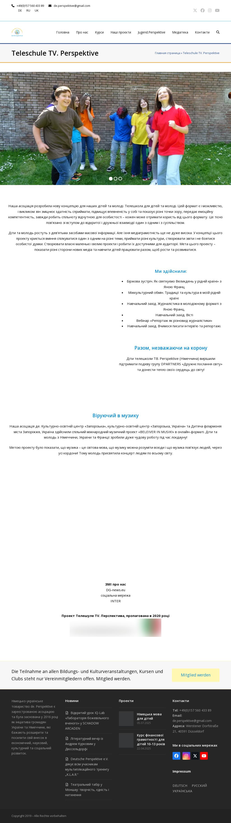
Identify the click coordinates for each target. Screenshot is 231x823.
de (20, 10)
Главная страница (167, 53)
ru (28, 10)
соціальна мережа (115, 595)
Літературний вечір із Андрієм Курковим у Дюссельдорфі (84, 743)
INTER (116, 601)
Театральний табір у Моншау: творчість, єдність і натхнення (87, 789)
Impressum (182, 771)
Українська (182, 791)
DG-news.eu (115, 590)
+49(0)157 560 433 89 (30, 6)
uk (37, 10)
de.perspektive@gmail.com (72, 6)
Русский (199, 785)
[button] (218, 32)
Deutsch (180, 785)
